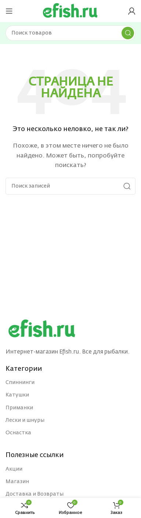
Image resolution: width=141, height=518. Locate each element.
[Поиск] (70, 33)
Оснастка (18, 432)
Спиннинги (20, 382)
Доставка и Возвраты (35, 494)
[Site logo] (70, 11)
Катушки (17, 395)
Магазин (17, 481)
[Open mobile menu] (9, 11)
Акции (14, 469)
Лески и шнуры (25, 420)
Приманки (19, 407)
